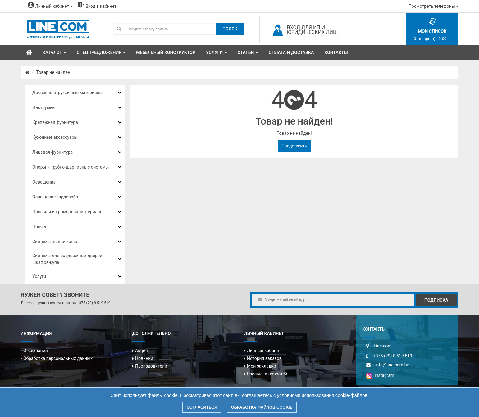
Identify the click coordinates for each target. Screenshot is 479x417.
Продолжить (294, 145)
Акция (141, 350)
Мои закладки (261, 366)
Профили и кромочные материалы (67, 211)
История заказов (264, 358)
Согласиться (202, 407)
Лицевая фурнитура (52, 152)
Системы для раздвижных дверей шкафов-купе (67, 259)
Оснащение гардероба (55, 196)
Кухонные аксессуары (54, 137)
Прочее (39, 226)
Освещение (44, 181)
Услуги (39, 276)
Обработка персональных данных (58, 358)
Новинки (144, 358)
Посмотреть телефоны (433, 6)
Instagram (380, 375)
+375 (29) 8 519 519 (93, 303)
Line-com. (383, 345)
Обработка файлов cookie (262, 407)
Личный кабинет (264, 350)
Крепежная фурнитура (55, 122)
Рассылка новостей (267, 373)
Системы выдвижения (55, 241)
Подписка (436, 300)
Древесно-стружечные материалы (67, 92)
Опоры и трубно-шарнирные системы (70, 167)
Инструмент (44, 107)
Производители (151, 366)
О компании (35, 350)
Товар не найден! (53, 72)
